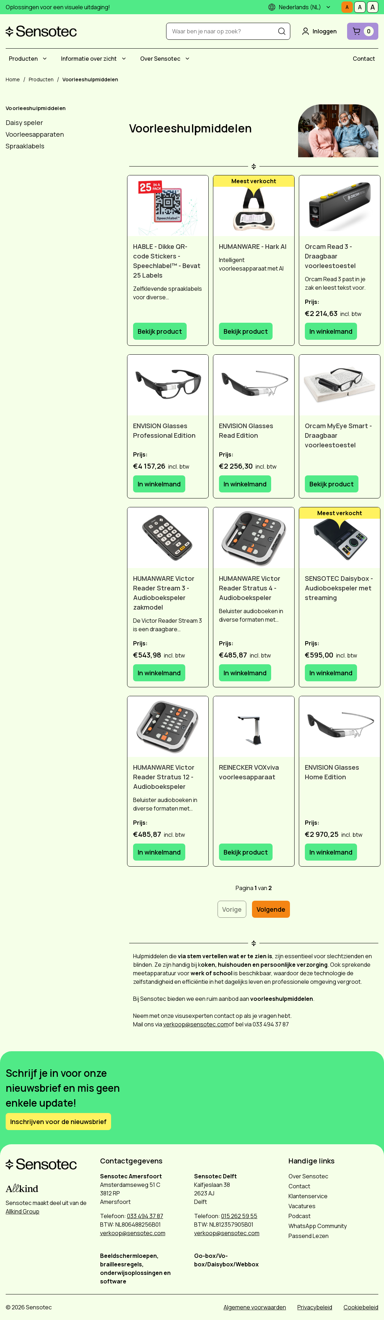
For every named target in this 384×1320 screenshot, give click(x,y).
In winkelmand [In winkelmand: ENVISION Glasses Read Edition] (245, 484)
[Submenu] (328, 7)
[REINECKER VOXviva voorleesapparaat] (253, 726)
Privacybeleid (314, 1307)
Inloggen (319, 31)
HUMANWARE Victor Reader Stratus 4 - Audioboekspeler (249, 588)
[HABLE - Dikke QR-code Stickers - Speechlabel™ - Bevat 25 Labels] (167, 205)
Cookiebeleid (361, 1307)
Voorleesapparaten (35, 134)
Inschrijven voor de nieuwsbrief (58, 1121)
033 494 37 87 (145, 1216)
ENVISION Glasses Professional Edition (164, 430)
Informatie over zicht (89, 58)
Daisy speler (24, 122)
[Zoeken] (281, 31)
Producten (23, 58)
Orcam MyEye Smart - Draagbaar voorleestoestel (338, 435)
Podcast (300, 1216)
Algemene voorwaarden (255, 1307)
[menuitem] (29, 59)
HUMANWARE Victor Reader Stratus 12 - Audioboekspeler (163, 777)
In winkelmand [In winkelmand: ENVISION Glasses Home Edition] (330, 852)
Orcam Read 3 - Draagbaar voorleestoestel (330, 256)
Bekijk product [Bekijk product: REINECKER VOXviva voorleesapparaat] (246, 852)
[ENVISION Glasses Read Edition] (253, 385)
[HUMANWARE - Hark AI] (253, 205)
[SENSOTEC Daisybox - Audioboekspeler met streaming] (339, 537)
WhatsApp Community (318, 1226)
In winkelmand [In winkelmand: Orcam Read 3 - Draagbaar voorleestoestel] (330, 331)
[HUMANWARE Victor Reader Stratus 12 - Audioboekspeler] (167, 726)
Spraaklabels (25, 146)
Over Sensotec (160, 58)
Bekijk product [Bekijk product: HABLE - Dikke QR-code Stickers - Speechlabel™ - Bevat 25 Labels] (160, 331)
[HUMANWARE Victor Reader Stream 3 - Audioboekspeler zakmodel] (167, 537)
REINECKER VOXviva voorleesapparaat (249, 772)
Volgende (271, 909)
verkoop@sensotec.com (196, 1024)
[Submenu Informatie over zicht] (124, 58)
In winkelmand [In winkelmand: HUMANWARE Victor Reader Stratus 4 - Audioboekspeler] (245, 673)
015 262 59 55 (239, 1216)
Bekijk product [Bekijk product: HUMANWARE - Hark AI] (246, 331)
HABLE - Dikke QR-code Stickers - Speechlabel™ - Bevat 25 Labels (167, 260)
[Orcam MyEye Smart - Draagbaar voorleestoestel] (339, 385)
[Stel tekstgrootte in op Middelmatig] (360, 7)
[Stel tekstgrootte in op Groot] (372, 7)
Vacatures (302, 1206)
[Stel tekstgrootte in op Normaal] (347, 7)
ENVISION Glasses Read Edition (246, 430)
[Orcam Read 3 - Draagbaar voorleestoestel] (339, 205)
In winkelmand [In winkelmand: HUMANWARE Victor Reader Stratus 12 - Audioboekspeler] (159, 852)
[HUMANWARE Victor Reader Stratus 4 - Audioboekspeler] (253, 537)
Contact (364, 58)
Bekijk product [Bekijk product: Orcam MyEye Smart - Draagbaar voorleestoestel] (331, 484)
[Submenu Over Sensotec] (187, 58)
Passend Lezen (309, 1236)
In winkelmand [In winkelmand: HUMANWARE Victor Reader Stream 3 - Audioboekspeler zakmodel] (159, 673)
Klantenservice (308, 1196)
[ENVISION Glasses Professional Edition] (167, 385)
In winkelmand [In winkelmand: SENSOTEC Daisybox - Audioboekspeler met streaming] (330, 673)
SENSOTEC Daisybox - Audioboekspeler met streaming (339, 588)
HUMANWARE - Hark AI (252, 246)
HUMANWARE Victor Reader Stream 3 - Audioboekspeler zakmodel (163, 592)
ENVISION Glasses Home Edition (332, 772)
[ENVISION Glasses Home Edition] (339, 726)
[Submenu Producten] (44, 58)
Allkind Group (22, 1211)
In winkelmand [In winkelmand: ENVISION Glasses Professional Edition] (159, 484)
